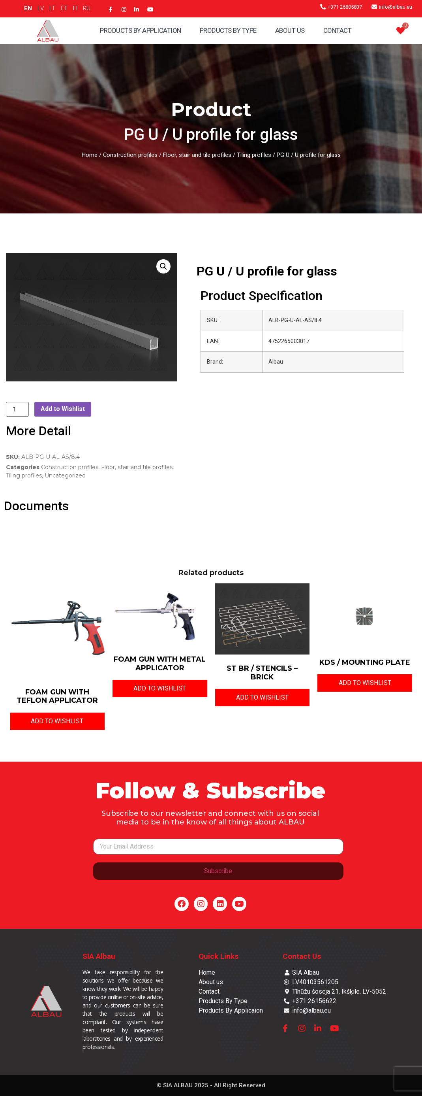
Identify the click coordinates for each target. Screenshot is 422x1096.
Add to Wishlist (63, 409)
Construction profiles (130, 154)
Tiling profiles (254, 154)
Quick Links (218, 956)
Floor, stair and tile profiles (197, 154)
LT (52, 8)
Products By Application (140, 30)
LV (41, 8)
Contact (337, 30)
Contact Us (302, 956)
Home (90, 154)
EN (28, 8)
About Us (290, 30)
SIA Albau (99, 956)
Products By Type (228, 30)
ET (64, 8)
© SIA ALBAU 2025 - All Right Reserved (211, 1085)
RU (86, 8)
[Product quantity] (17, 409)
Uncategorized (65, 475)
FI (75, 8)
